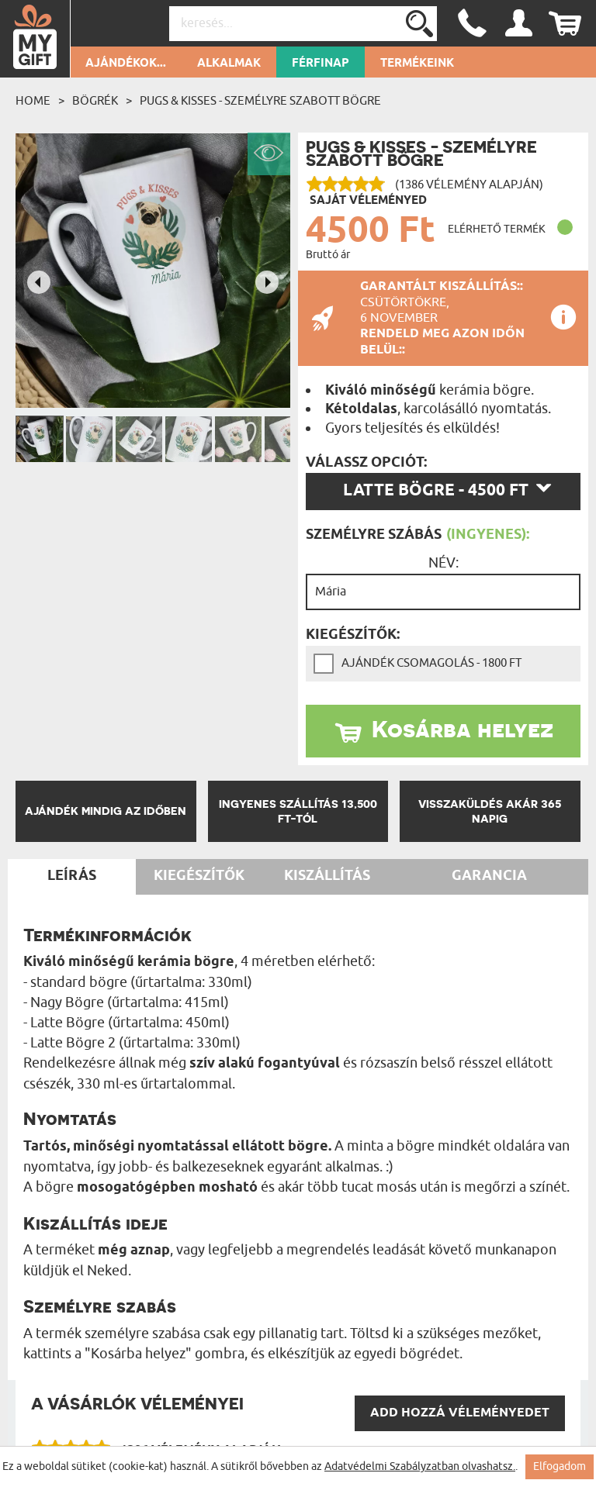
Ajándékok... (125, 63)
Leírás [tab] (71, 876)
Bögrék (95, 101)
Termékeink (417, 63)
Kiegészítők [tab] (199, 876)
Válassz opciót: (366, 463)
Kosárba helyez (462, 729)
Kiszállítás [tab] (327, 876)
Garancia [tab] (489, 876)
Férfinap (320, 63)
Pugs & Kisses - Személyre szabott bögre (260, 101)
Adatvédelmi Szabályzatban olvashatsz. (419, 1466)
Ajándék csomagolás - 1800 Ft (431, 663)
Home (33, 101)
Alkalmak (229, 63)
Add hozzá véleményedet (459, 1413)
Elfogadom (559, 1466)
